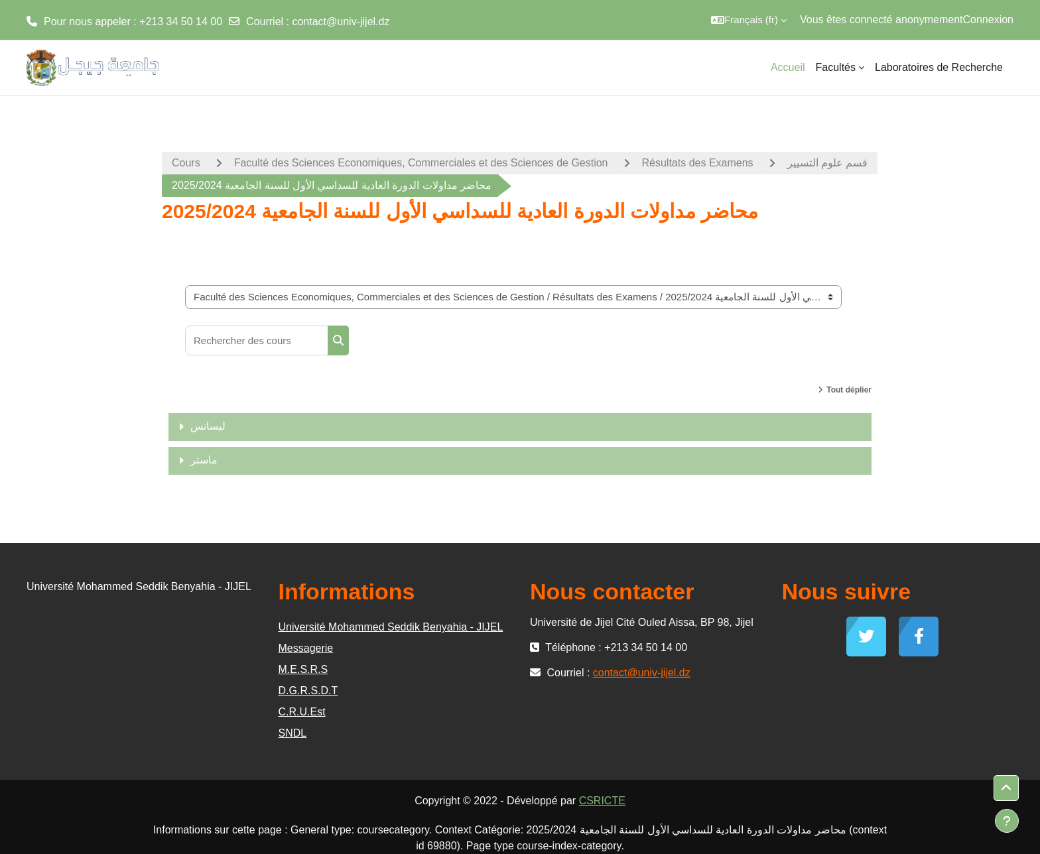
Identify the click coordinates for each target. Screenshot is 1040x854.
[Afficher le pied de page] (1007, 821)
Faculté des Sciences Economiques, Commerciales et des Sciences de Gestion (421, 162)
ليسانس (208, 426)
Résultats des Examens (697, 162)
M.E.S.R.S (303, 669)
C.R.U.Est (302, 711)
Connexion (988, 19)
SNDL (293, 733)
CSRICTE (602, 800)
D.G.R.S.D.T (308, 690)
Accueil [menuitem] (788, 67)
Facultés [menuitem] (836, 67)
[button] (749, 20)
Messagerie (306, 648)
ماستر (204, 459)
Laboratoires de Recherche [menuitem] (939, 67)
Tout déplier (849, 390)
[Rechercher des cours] (256, 340)
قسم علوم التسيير (827, 162)
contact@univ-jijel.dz (340, 21)
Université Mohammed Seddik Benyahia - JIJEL (391, 627)
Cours (186, 162)
